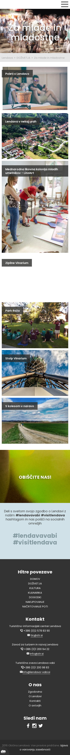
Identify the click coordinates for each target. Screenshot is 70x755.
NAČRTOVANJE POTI (35, 606)
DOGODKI (35, 597)
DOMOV (35, 579)
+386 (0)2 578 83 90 (37, 630)
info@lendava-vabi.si (36, 672)
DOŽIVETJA (23, 58)
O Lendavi (35, 696)
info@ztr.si (37, 653)
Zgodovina (35, 691)
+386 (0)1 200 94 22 (36, 649)
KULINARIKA (35, 592)
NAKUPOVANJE (35, 602)
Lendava (7, 58)
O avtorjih (35, 705)
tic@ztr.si (37, 635)
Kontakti (35, 701)
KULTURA (35, 588)
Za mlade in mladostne (49, 58)
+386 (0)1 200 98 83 (36, 667)
